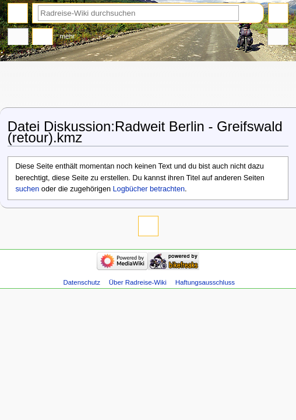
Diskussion (42, 38)
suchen (27, 189)
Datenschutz (82, 282)
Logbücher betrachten (149, 189)
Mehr (67, 36)
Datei (18, 38)
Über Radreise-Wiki (138, 282)
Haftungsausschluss (205, 282)
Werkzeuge (278, 38)
